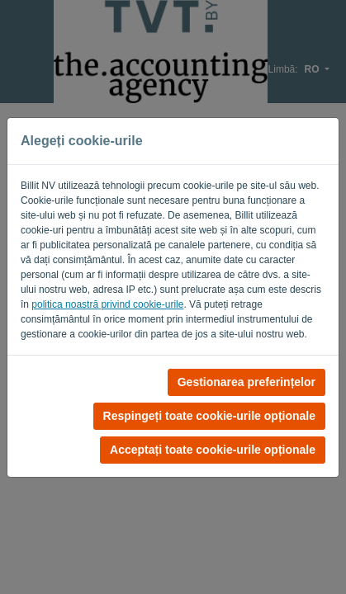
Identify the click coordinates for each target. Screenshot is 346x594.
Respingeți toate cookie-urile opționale (209, 415)
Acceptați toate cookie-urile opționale (212, 449)
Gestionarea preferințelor (246, 382)
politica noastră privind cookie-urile (107, 304)
